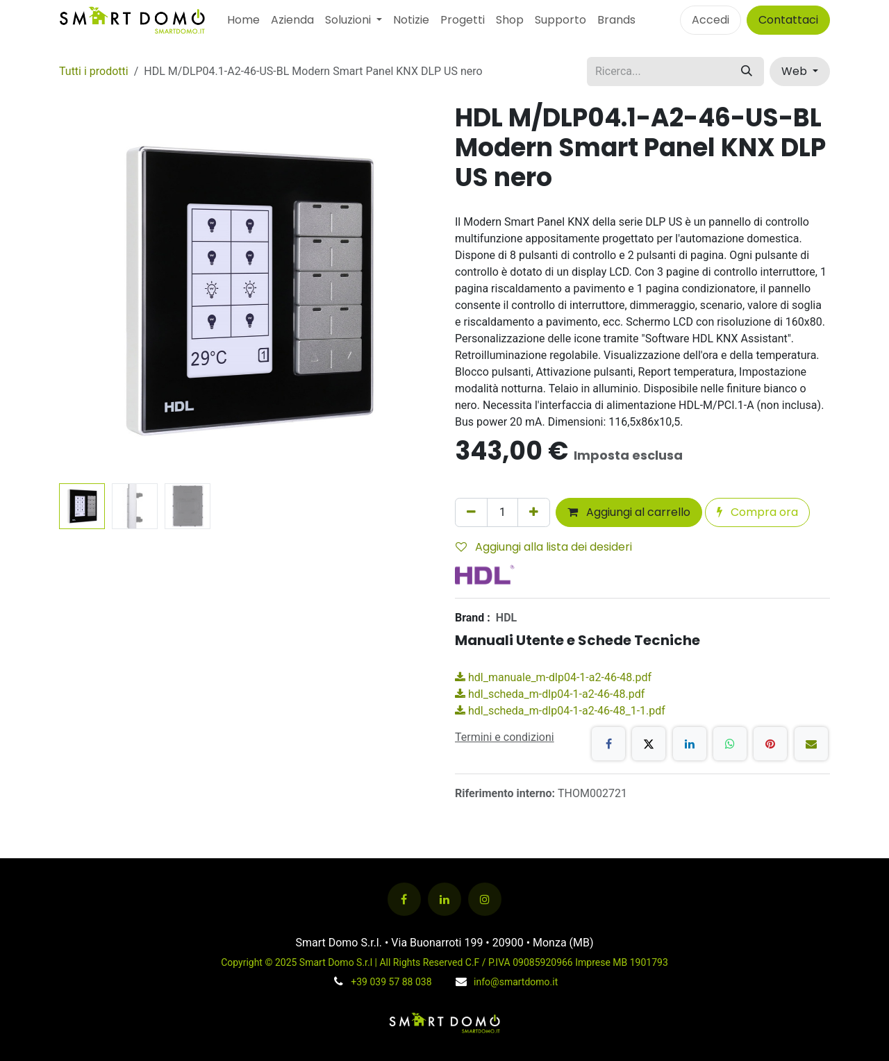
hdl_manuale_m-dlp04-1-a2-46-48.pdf (553, 677)
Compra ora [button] (757, 512)
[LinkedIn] (689, 743)
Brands (616, 20)
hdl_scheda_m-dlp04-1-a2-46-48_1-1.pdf (560, 710)
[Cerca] (746, 71)
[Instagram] (484, 899)
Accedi (710, 20)
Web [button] (795, 71)
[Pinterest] (770, 743)
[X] (648, 743)
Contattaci (788, 20)
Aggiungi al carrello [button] (628, 512)
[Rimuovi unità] (471, 512)
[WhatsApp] (730, 743)
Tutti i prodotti (93, 71)
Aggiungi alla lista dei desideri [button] (544, 547)
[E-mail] (811, 743)
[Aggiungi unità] (533, 512)
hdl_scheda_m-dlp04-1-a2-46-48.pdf (550, 694)
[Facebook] (608, 743)
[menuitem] (243, 20)
